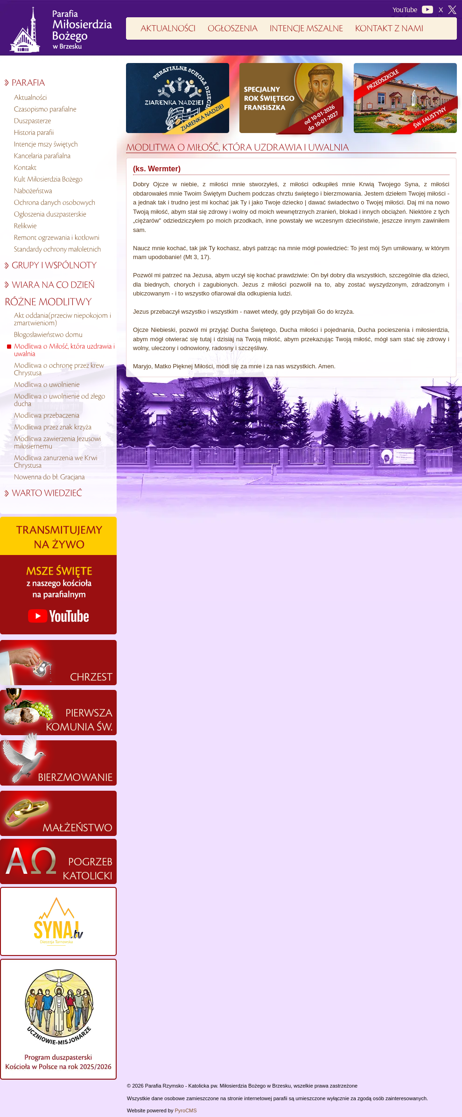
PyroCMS (186, 1110)
